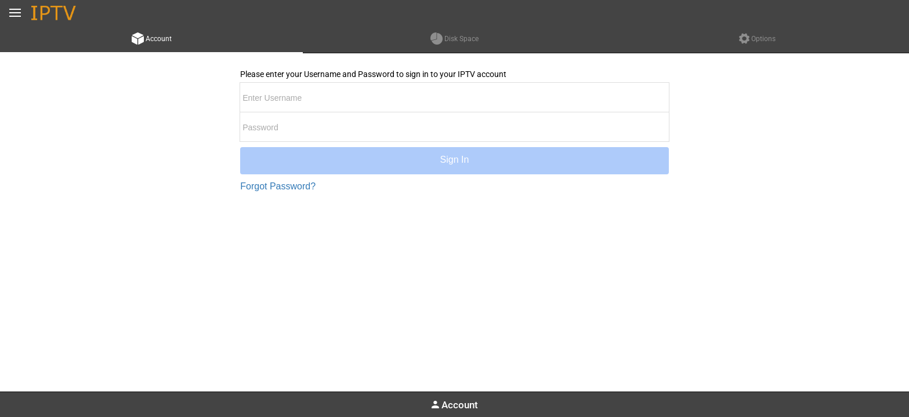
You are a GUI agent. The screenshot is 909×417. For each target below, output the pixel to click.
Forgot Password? (278, 186)
